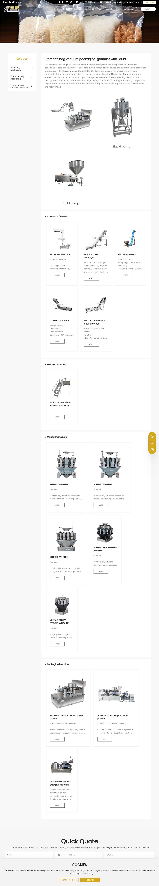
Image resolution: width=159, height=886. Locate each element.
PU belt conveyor (127, 254)
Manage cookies (69, 879)
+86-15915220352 (86, 2)
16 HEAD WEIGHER (59, 557)
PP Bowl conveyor (59, 320)
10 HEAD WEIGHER (59, 484)
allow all (90, 879)
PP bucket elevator (60, 254)
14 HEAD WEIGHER (103, 484)
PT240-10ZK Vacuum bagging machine (61, 783)
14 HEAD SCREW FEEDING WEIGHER (59, 622)
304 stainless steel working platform (60, 404)
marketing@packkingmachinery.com (119, 2)
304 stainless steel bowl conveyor (94, 322)
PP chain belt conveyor (91, 256)
